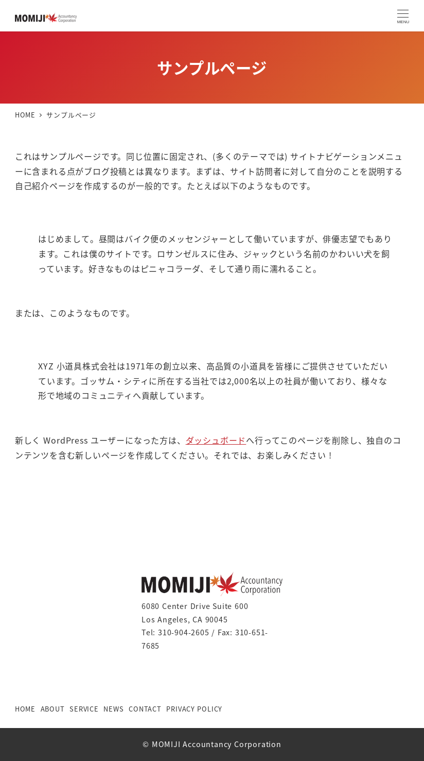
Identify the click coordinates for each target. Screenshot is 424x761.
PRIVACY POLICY (194, 709)
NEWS (113, 709)
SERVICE (84, 709)
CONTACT (145, 709)
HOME (25, 709)
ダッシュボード (216, 440)
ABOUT (53, 709)
